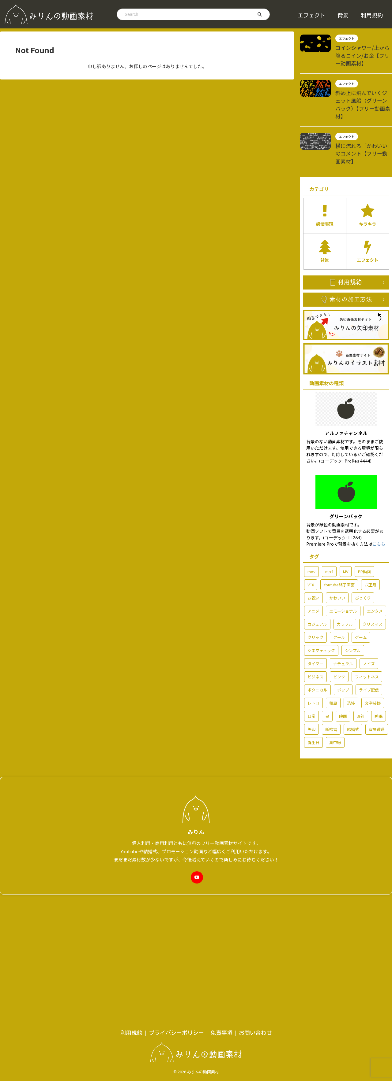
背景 (343, 15)
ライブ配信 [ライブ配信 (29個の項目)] (369, 661)
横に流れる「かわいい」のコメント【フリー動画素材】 (363, 135)
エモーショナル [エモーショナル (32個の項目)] (343, 582)
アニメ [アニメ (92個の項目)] (313, 582)
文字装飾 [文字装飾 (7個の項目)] (373, 674)
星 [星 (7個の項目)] (327, 688)
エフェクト (311, 15)
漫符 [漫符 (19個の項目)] (361, 688)
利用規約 (372, 15)
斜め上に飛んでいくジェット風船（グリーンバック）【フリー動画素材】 (363, 96)
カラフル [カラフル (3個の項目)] (345, 596)
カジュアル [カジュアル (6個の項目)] (317, 596)
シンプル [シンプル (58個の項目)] (353, 622)
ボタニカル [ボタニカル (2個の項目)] (317, 661)
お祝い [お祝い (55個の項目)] (313, 569)
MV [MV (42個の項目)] (345, 543)
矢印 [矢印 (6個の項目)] (311, 701)
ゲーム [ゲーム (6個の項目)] (361, 609)
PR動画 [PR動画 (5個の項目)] (364, 543)
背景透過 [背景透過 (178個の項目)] (377, 701)
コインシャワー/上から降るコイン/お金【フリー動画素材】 (362, 54)
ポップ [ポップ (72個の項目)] (343, 661)
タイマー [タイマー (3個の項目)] (315, 635)
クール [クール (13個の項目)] (339, 609)
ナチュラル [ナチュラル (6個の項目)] (343, 635)
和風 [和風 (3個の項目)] (333, 674)
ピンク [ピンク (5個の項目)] (339, 648)
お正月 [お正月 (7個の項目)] (370, 556)
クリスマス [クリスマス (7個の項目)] (373, 596)
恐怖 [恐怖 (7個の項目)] (351, 674)
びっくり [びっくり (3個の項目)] (363, 569)
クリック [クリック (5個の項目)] (315, 609)
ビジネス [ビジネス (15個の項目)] (315, 648)
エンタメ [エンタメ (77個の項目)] (375, 582)
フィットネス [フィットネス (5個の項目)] (367, 648)
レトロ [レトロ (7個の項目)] (313, 674)
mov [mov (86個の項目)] (311, 543)
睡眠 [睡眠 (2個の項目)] (379, 688)
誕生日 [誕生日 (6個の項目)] (313, 714)
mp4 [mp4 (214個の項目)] (329, 543)
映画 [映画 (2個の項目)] (343, 688)
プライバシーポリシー (176, 882)
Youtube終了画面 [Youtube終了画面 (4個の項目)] (339, 556)
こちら (378, 515)
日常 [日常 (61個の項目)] (311, 688)
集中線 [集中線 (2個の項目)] (335, 714)
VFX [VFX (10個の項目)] (310, 556)
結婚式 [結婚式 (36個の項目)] (353, 701)
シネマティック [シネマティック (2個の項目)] (321, 622)
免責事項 (221, 882)
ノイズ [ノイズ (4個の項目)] (369, 635)
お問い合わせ (255, 882)
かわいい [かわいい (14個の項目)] (337, 569)
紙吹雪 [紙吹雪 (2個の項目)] (331, 701)
